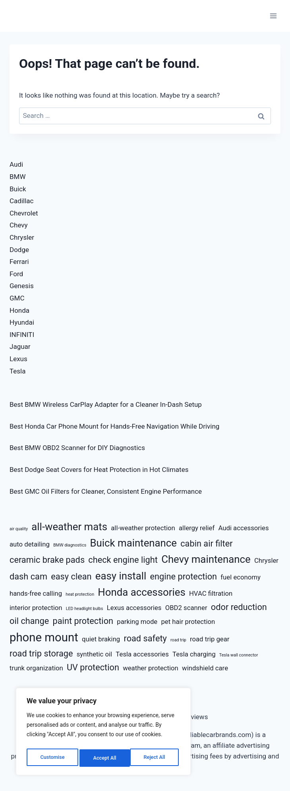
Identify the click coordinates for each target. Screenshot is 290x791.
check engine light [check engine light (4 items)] (123, 560)
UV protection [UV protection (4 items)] (93, 667)
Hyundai (22, 322)
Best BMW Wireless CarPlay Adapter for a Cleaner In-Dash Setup (106, 404)
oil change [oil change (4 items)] (29, 621)
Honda (19, 310)
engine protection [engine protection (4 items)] (183, 576)
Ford (16, 274)
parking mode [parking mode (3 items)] (137, 621)
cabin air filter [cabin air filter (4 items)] (206, 544)
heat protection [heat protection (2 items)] (80, 594)
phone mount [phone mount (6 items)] (44, 637)
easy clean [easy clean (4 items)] (71, 576)
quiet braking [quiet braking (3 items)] (101, 639)
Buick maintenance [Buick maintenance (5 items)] (133, 543)
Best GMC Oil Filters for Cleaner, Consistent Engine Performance (106, 491)
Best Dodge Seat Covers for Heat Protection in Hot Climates (99, 469)
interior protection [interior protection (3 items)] (36, 608)
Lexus (18, 359)
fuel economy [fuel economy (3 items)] (240, 577)
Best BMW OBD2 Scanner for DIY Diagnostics (77, 448)
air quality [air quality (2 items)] (19, 528)
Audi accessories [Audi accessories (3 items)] (243, 528)
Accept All (155, 758)
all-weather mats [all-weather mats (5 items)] (69, 527)
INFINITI (22, 335)
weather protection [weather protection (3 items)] (150, 668)
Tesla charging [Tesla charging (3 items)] (194, 654)
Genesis (22, 286)
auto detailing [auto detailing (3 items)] (30, 544)
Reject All (104, 758)
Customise (52, 758)
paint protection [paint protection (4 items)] (83, 621)
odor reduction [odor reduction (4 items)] (239, 607)
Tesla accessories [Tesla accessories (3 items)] (142, 654)
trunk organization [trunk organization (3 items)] (36, 668)
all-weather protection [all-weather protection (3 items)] (143, 528)
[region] (103, 733)
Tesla (18, 371)
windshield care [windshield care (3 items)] (205, 668)
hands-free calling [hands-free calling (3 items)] (36, 593)
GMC (17, 298)
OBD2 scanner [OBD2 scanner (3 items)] (186, 608)
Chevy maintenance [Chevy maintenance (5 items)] (206, 559)
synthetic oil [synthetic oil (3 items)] (94, 654)
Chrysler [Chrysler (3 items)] (266, 560)
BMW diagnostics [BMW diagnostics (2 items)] (69, 545)
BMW (18, 177)
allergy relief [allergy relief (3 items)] (197, 528)
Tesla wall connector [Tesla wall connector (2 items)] (238, 655)
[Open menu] (273, 16)
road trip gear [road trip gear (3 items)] (209, 639)
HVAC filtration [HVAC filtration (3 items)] (210, 593)
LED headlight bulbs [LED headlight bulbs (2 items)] (84, 608)
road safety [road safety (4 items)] (145, 638)
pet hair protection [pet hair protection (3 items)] (188, 621)
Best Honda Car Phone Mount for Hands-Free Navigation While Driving (114, 426)
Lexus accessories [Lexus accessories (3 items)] (134, 608)
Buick (18, 189)
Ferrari (19, 262)
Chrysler (22, 237)
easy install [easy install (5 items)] (120, 576)
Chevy (19, 225)
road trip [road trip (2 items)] (178, 640)
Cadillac (21, 201)
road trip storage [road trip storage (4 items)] (41, 653)
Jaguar (20, 346)
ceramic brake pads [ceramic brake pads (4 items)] (47, 560)
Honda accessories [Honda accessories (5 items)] (141, 592)
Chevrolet (24, 213)
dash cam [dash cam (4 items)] (28, 576)
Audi (16, 164)
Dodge (19, 250)
